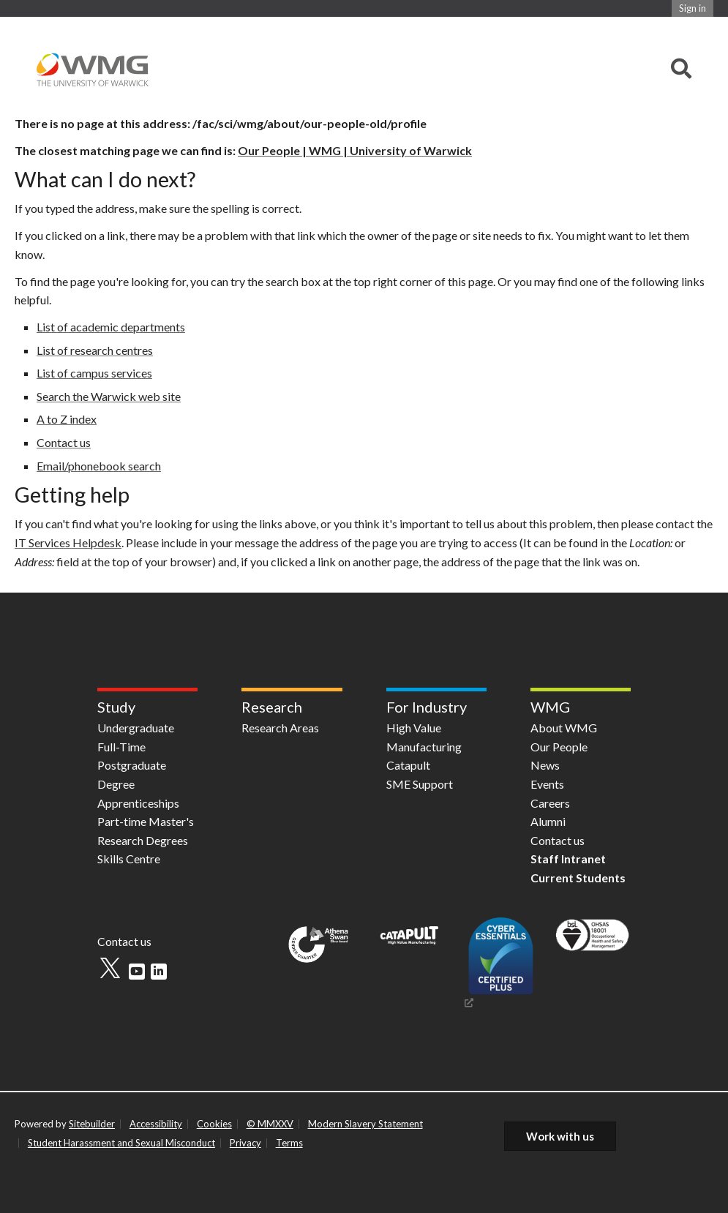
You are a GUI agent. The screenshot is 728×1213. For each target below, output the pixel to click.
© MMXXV (270, 1124)
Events (547, 784)
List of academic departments (111, 327)
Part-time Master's (145, 821)
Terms (289, 1143)
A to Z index (67, 419)
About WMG (563, 728)
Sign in (692, 8)
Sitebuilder (92, 1124)
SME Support (419, 784)
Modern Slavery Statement (365, 1124)
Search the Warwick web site (109, 396)
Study (116, 707)
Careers (550, 803)
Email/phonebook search (99, 466)
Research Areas (280, 728)
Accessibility (156, 1124)
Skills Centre (128, 858)
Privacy (245, 1143)
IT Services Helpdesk (68, 542)
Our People (559, 747)
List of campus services (94, 373)
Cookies (214, 1124)
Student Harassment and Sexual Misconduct (121, 1143)
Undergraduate (135, 728)
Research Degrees (142, 840)
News (545, 765)
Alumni (548, 821)
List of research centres (95, 350)
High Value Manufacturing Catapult (424, 746)
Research (271, 707)
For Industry (426, 707)
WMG (550, 707)
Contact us (64, 442)
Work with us (560, 1136)
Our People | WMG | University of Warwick (355, 150)
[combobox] (681, 69)
